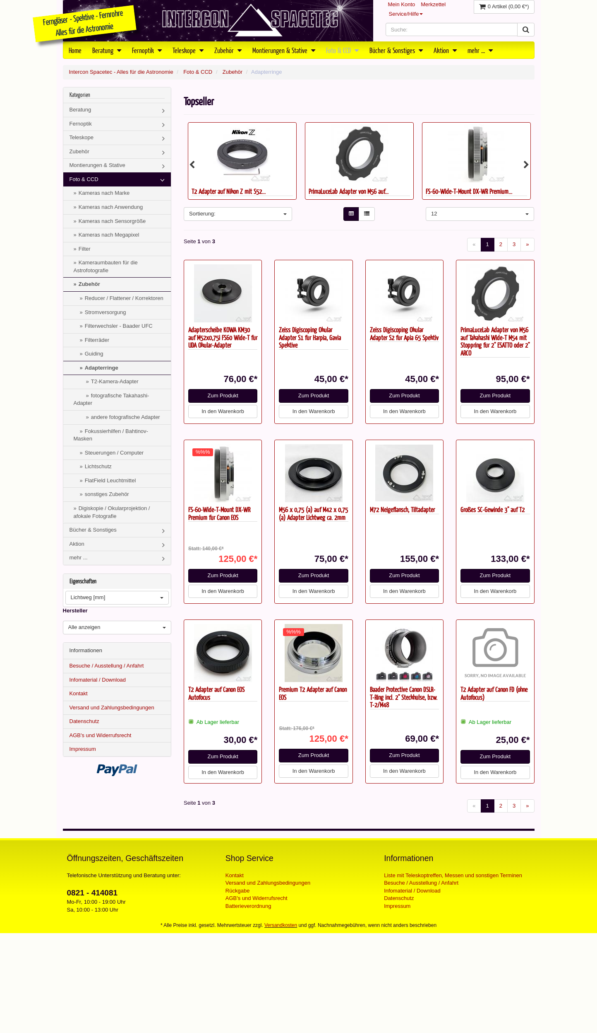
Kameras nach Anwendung (111, 207)
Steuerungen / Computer (114, 453)
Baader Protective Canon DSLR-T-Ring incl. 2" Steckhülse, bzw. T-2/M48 (403, 697)
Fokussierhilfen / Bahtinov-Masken (111, 435)
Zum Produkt (222, 395)
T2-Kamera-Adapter (115, 381)
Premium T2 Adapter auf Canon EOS (313, 693)
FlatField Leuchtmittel (110, 480)
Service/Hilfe (406, 14)
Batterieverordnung (248, 906)
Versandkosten (280, 925)
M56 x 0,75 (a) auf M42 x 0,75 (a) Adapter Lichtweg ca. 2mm (313, 513)
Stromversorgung (105, 312)
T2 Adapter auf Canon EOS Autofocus (216, 693)
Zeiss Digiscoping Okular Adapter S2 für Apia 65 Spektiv (404, 333)
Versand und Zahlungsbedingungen (112, 707)
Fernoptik (147, 50)
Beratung (106, 50)
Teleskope (188, 50)
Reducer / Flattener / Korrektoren (124, 298)
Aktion (445, 50)
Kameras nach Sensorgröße (112, 221)
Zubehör (228, 50)
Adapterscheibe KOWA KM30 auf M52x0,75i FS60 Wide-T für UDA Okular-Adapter (222, 337)
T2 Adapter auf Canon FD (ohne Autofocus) (493, 693)
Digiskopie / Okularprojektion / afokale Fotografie (112, 512)
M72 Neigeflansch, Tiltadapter (402, 509)
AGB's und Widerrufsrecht (101, 735)
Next (526, 165)
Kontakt (79, 693)
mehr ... (480, 50)
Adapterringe (101, 368)
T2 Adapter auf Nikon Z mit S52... (229, 191)
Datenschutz (84, 721)
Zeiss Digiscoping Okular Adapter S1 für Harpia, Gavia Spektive (310, 337)
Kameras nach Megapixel (109, 235)
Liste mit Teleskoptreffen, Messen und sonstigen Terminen (453, 875)
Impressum (83, 749)
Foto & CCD (342, 50)
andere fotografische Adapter (125, 417)
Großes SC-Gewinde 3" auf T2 (492, 509)
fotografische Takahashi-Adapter (111, 399)
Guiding (94, 354)
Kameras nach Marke (104, 193)
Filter (85, 249)
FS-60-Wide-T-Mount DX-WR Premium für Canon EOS (219, 513)
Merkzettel (433, 4)
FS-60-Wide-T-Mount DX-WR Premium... (469, 191)
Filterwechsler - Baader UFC (119, 326)
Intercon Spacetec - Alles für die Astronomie (121, 72)
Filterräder (97, 340)
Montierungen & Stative (283, 50)
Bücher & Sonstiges (396, 50)
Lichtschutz (98, 466)
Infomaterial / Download (98, 680)
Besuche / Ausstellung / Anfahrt (107, 666)
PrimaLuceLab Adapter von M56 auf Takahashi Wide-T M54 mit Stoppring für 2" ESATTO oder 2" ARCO (495, 341)
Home (75, 50)
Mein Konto (401, 4)
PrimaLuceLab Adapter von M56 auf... (348, 191)
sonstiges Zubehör (107, 494)
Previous (192, 165)
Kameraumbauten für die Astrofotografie (106, 266)
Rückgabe (237, 891)
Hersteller (75, 610)
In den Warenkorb (222, 411)
